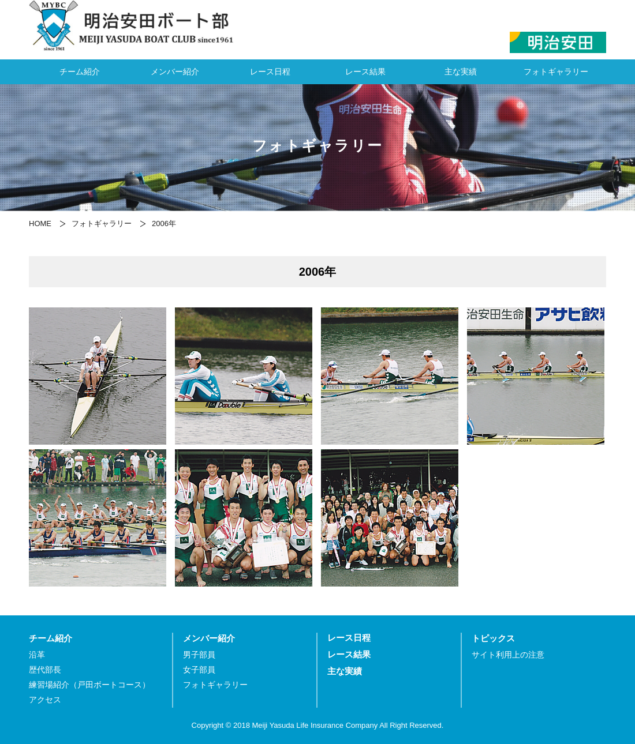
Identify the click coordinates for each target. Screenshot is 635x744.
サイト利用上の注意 (508, 655)
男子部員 (199, 655)
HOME (40, 223)
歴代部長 (45, 670)
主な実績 (460, 71)
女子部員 (199, 670)
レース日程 (270, 71)
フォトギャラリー (556, 71)
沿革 (37, 655)
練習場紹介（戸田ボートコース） (89, 685)
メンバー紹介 (175, 71)
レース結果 (365, 71)
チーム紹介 (79, 71)
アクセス (45, 700)
